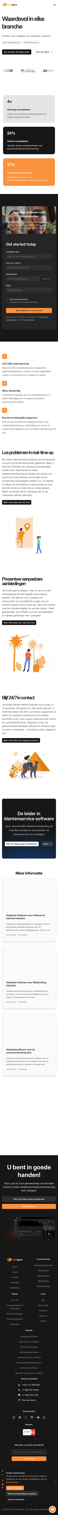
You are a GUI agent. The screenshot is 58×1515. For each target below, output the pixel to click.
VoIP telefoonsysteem (29, 1347)
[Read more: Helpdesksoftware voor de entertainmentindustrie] (29, 1044)
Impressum (14, 1324)
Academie (43, 1310)
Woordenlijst (43, 1305)
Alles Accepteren (15, 1488)
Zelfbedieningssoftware (29, 1352)
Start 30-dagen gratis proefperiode (21, 844)
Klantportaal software (29, 1368)
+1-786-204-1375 (30, 1395)
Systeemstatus (43, 1276)
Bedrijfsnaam (11, 274)
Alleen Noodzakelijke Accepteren (22, 1494)
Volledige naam (12, 252)
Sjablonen (43, 1316)
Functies (14, 1277)
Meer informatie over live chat (17, 502)
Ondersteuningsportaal (43, 1265)
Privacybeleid (28, 320)
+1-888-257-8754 (30, 1390)
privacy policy (12, 1482)
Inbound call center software (29, 1357)
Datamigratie (43, 1270)
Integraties (14, 1282)
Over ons (14, 1300)
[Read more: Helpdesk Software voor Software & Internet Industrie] (29, 910)
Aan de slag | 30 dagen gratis (17, 52)
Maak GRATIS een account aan (29, 310)
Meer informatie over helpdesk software (21, 740)
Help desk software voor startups (29, 1373)
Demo (47, 844)
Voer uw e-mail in (13, 263)
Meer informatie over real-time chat (19, 623)
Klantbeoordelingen (15, 1314)
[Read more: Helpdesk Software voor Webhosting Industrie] (29, 977)
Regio (8, 285)
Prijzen (15, 1272)
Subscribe (29, 1459)
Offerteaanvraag (43, 1286)
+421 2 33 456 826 (31, 1385)
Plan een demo (29, 1206)
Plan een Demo (44, 52)
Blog (43, 1300)
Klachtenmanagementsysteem (29, 1363)
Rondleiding (15, 1288)
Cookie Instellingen (16, 1499)
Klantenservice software (29, 1342)
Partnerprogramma (15, 1319)
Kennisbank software (29, 1336)
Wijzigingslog (43, 1281)
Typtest (43, 1321)
